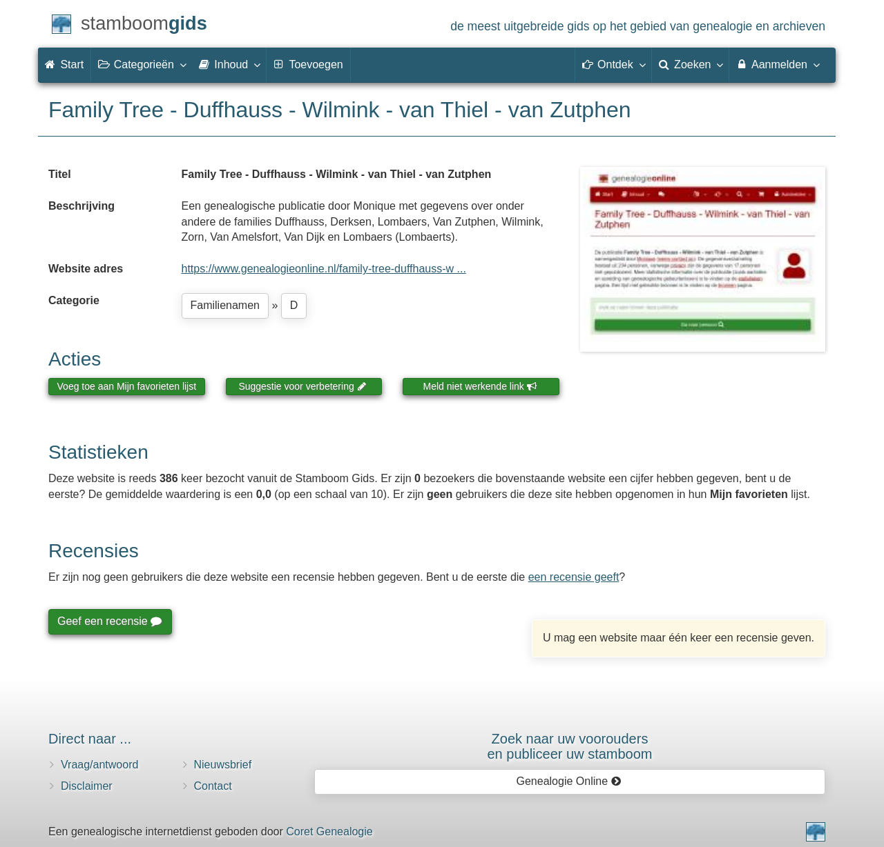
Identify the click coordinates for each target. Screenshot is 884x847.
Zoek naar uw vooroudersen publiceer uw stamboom (569, 746)
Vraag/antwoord (99, 764)
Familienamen (225, 305)
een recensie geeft (573, 577)
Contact (213, 786)
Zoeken (690, 64)
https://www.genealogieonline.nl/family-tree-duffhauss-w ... (324, 269)
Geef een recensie (109, 621)
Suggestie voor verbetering (302, 386)
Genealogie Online (569, 781)
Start (64, 64)
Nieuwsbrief (223, 764)
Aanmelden (777, 64)
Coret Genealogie (329, 831)
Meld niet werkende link (480, 386)
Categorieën (141, 64)
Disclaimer (87, 786)
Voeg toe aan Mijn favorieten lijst (127, 386)
